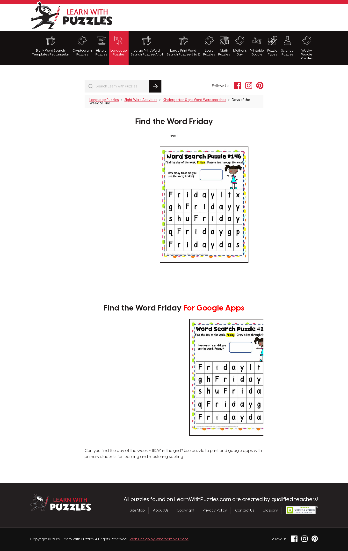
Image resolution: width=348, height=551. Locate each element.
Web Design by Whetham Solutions (159, 539)
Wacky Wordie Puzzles (306, 48)
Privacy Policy (215, 510)
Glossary (270, 510)
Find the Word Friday (174, 122)
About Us (160, 510)
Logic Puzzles (209, 46)
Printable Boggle (257, 46)
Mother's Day (239, 46)
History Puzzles (101, 46)
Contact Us (244, 510)
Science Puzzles (287, 46)
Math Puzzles (224, 46)
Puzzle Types (272, 46)
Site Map (137, 510)
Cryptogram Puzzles (82, 46)
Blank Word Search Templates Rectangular (50, 46)
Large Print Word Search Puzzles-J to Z (183, 46)
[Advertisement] (230, 17)
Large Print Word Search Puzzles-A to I (147, 46)
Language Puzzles (118, 46)
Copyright (185, 510)
